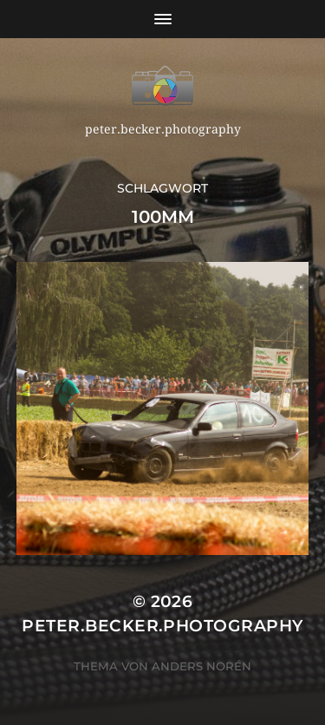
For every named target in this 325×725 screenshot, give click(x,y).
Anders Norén (201, 666)
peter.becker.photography (162, 626)
